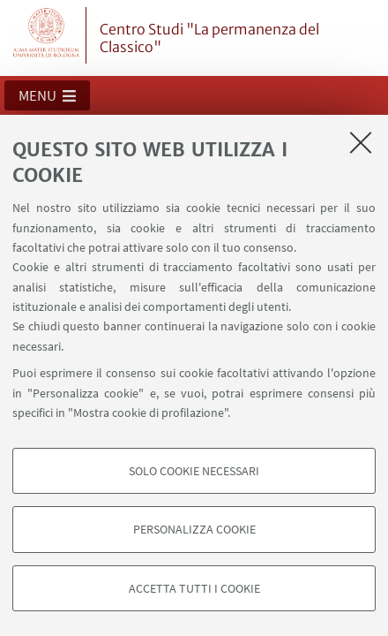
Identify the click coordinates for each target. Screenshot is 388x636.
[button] (47, 95)
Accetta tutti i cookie (194, 588)
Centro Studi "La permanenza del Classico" (209, 38)
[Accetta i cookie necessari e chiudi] (361, 142)
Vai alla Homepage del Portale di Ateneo (46, 35)
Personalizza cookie (194, 529)
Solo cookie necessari (194, 471)
